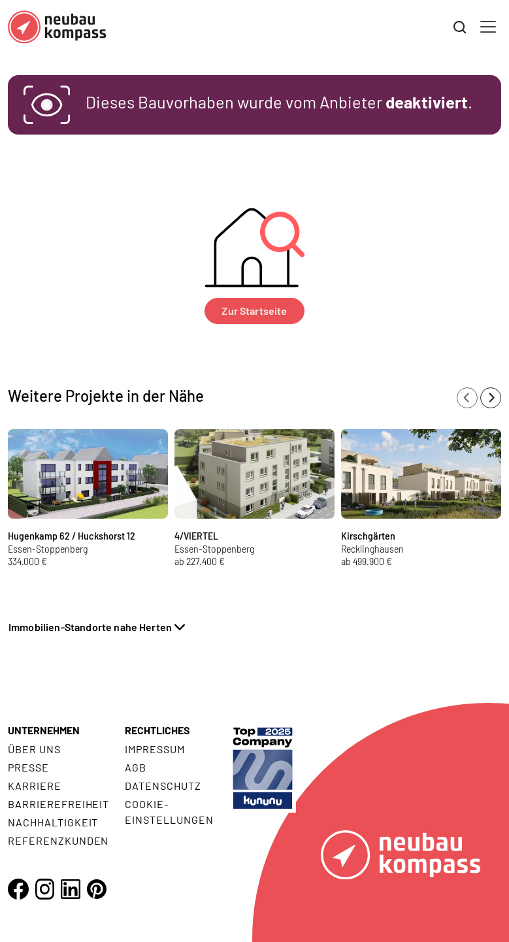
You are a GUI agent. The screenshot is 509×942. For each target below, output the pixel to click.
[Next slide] (490, 397)
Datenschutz (163, 785)
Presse (28, 767)
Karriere (34, 785)
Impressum (155, 749)
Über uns (34, 749)
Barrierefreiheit (58, 804)
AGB (135, 767)
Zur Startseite (254, 310)
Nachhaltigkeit (53, 822)
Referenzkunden (58, 840)
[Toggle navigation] (488, 27)
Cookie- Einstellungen (169, 812)
